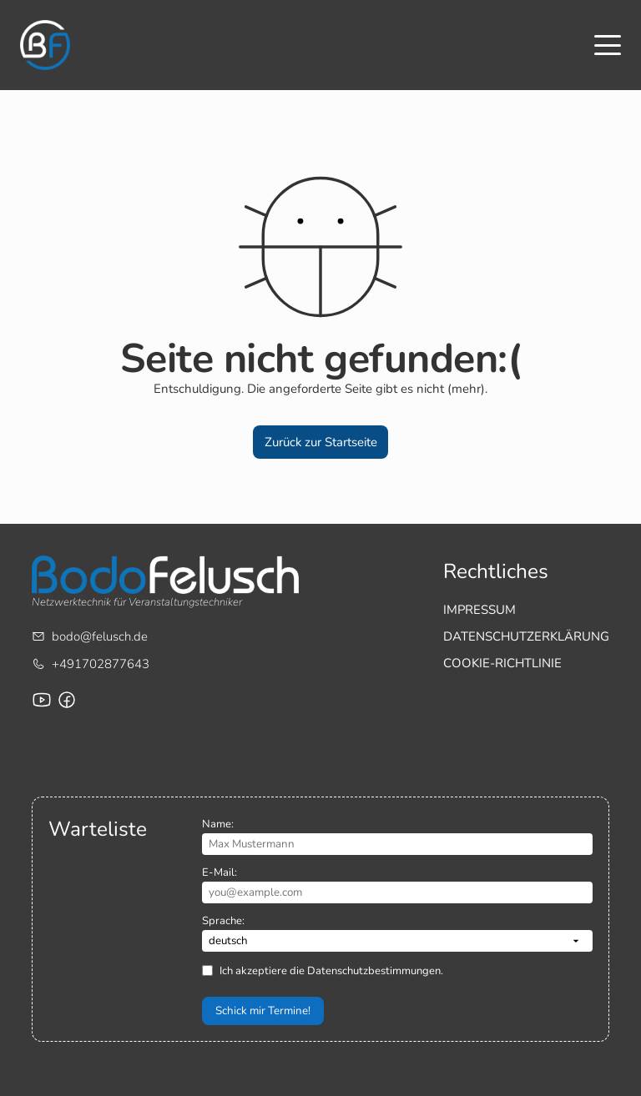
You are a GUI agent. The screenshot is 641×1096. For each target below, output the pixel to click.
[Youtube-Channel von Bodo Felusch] (42, 700)
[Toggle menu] (607, 45)
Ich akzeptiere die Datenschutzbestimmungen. (331, 971)
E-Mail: (219, 872)
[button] (320, 442)
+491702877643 (100, 664)
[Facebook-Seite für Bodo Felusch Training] (67, 700)
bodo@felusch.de (100, 636)
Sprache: (223, 920)
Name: (218, 824)
